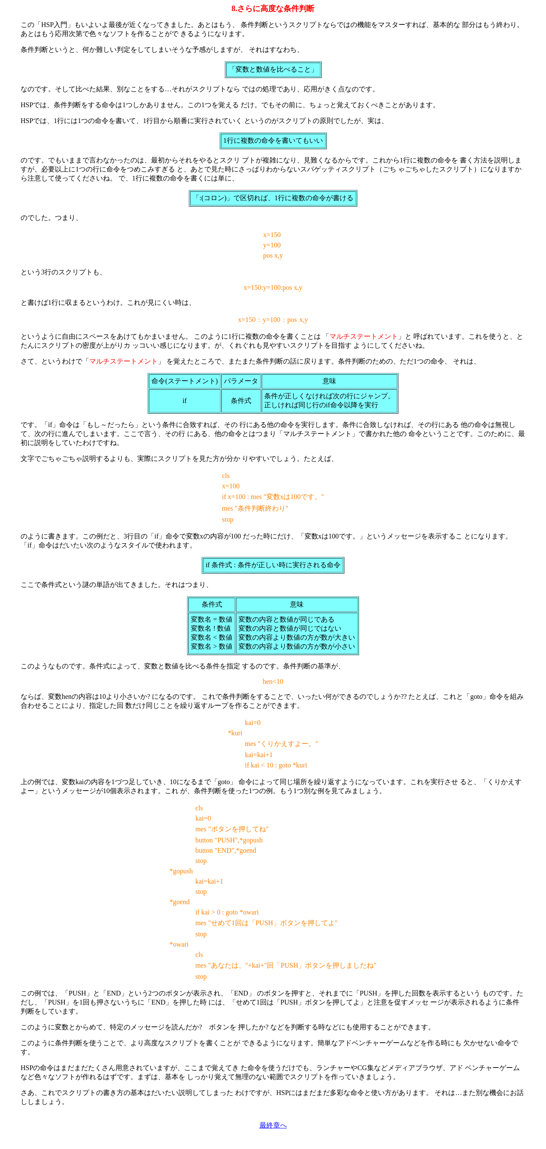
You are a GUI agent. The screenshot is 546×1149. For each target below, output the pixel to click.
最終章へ (273, 1125)
